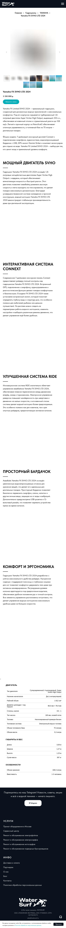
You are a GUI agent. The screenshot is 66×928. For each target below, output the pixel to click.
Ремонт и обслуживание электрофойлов (20, 835)
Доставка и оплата (11, 863)
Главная (18, 13)
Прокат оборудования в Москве (17, 826)
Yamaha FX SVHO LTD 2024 (33, 15)
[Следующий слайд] (59, 52)
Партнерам (8, 867)
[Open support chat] (61, 917)
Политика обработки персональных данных (22, 885)
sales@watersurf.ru (33, 918)
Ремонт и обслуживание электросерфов (20, 840)
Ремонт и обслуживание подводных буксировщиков (25, 848)
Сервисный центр (11, 831)
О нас (6, 872)
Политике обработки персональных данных (28, 925)
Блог (5, 876)
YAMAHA (44, 13)
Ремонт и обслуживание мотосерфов (19, 844)
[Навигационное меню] (62, 4)
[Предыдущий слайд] (6, 52)
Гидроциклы (30, 13)
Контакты (7, 880)
